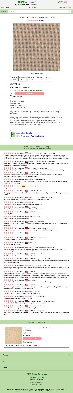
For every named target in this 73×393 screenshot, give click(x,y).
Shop (5, 361)
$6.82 (22, 79)
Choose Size (32, 339)
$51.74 (49, 79)
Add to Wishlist (16, 96)
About (5, 355)
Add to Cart (30, 93)
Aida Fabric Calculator (25, 133)
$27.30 (40, 79)
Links (5, 367)
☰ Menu (3, 11)
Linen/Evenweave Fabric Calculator (30, 136)
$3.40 (14, 79)
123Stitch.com (36, 374)
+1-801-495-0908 (36, 385)
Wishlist (63, 7)
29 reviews (41, 20)
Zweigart (21, 101)
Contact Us (5, 8)
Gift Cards (33, 8)
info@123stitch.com (36, 382)
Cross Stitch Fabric (21, 107)
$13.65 (31, 79)
